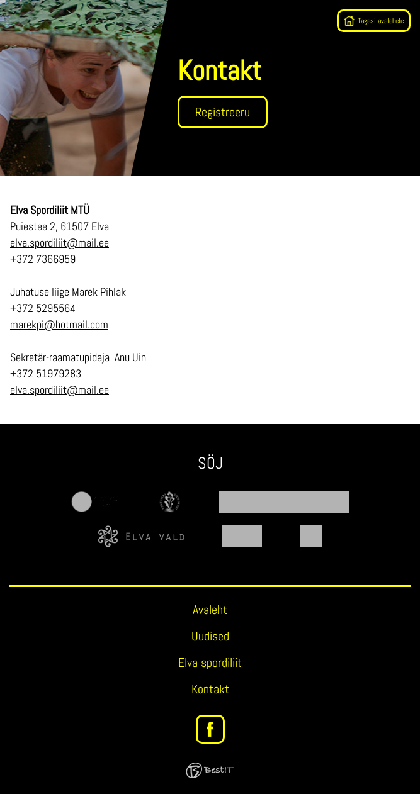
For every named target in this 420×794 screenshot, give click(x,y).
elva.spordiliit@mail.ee (59, 242)
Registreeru (222, 112)
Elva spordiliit (210, 662)
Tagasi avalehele (381, 21)
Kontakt (210, 689)
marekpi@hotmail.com (59, 324)
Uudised (210, 636)
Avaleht (210, 609)
